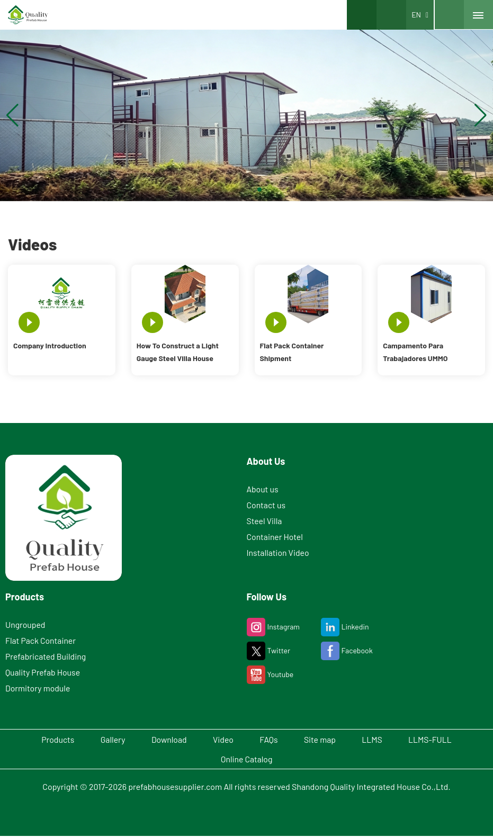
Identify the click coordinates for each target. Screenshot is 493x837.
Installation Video (278, 552)
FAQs (270, 739)
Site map (325, 739)
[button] (234, 189)
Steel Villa (265, 521)
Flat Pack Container (41, 640)
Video (221, 739)
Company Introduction (49, 345)
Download (164, 739)
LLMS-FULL (441, 739)
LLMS (380, 739)
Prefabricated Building (46, 656)
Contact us (266, 505)
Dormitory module (38, 688)
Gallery (104, 739)
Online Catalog (246, 759)
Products (46, 739)
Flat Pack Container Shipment (292, 352)
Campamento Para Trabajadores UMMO (415, 352)
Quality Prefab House (43, 672)
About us (263, 489)
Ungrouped (25, 624)
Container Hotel (275, 537)
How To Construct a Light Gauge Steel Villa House (178, 352)
